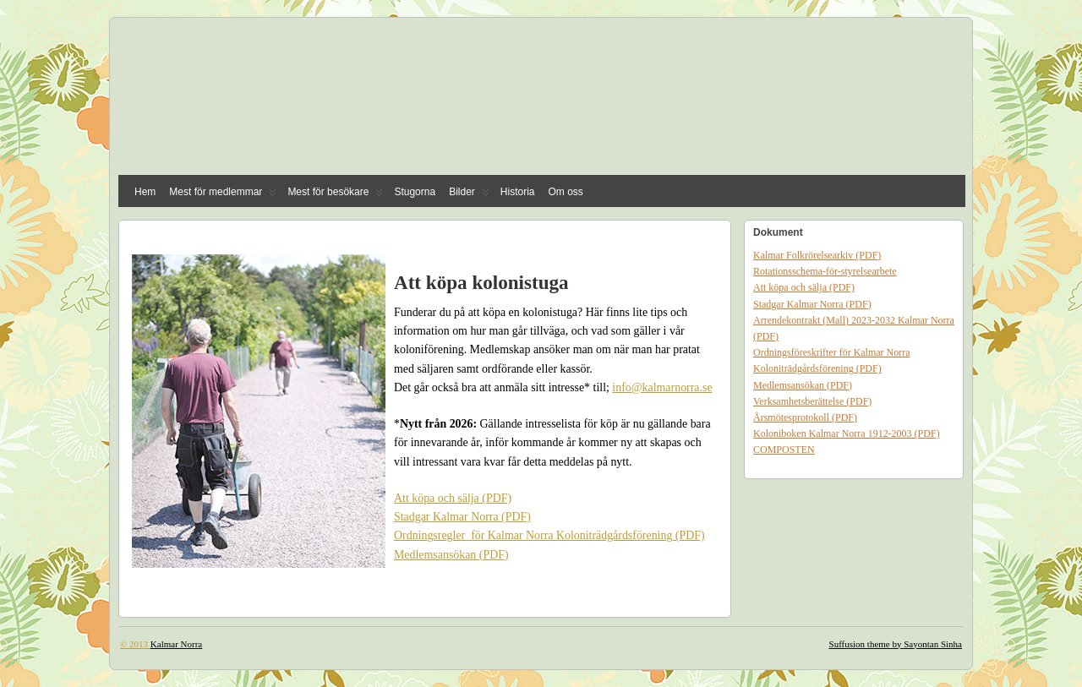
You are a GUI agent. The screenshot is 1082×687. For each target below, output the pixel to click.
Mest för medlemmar (222, 195)
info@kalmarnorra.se (662, 387)
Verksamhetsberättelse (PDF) (812, 401)
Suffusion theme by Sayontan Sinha (895, 644)
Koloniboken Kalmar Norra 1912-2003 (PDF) (846, 433)
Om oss (566, 192)
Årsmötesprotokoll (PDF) (805, 417)
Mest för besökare (335, 195)
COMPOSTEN (784, 449)
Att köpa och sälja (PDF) (452, 498)
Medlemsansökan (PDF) (451, 554)
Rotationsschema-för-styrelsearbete (825, 271)
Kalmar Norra (176, 644)
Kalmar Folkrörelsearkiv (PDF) (817, 255)
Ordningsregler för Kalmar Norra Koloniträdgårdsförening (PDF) (549, 535)
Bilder (469, 195)
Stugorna (414, 192)
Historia (517, 192)
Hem (145, 192)
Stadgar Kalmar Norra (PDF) (462, 516)
